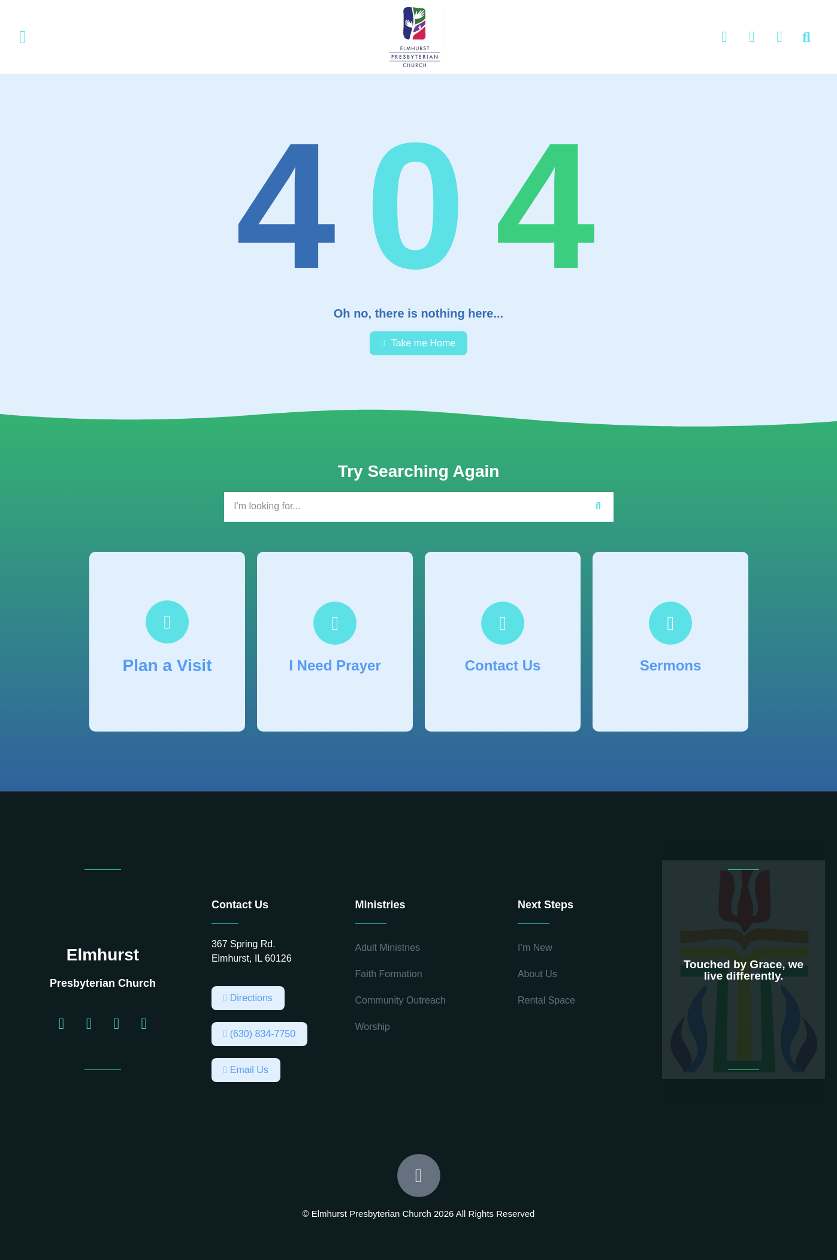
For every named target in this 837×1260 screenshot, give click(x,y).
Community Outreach (400, 1000)
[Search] (599, 506)
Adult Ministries (387, 947)
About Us (537, 974)
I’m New (535, 947)
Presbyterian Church (103, 983)
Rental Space (546, 1000)
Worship (372, 1027)
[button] (23, 37)
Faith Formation (388, 974)
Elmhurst (103, 954)
